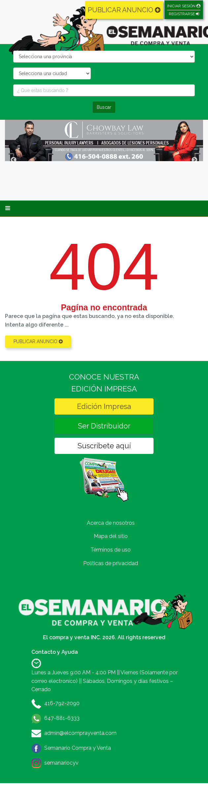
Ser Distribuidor (104, 426)
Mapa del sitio (111, 536)
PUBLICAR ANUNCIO (124, 10)
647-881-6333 (62, 718)
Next (194, 160)
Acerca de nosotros (111, 523)
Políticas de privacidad (110, 563)
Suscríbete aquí (104, 445)
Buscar (104, 107)
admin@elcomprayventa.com (80, 733)
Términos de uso (110, 550)
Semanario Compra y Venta (77, 748)
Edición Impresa (104, 406)
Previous (13, 160)
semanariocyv (61, 763)
